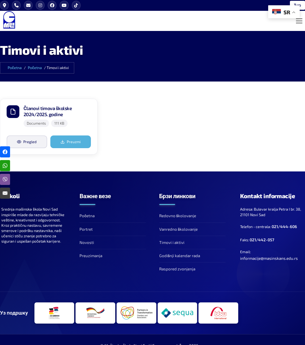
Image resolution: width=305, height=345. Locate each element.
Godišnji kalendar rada (179, 255)
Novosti (86, 242)
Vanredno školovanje (178, 229)
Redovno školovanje (177, 216)
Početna (15, 68)
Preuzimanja (90, 255)
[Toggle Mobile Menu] (299, 21)
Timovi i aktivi (171, 242)
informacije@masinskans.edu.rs (269, 258)
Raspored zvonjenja (177, 269)
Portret (86, 229)
